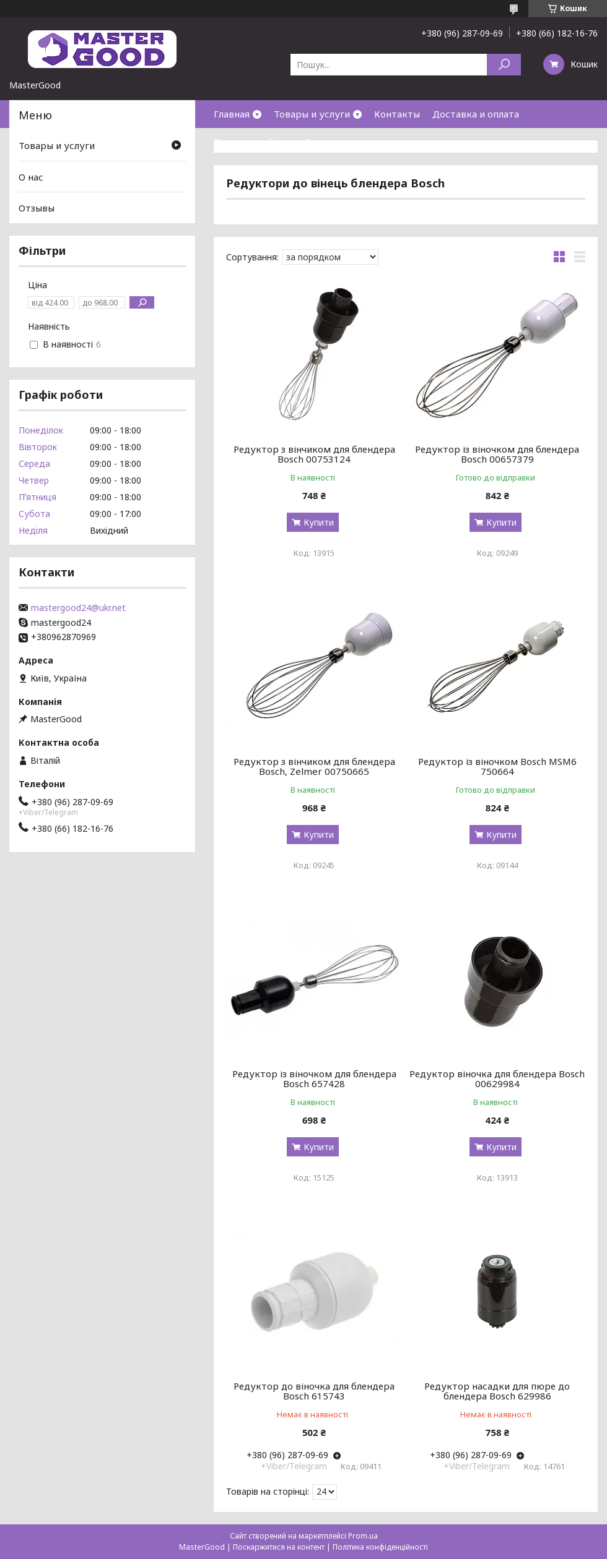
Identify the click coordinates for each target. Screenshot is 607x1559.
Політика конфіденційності (380, 1547)
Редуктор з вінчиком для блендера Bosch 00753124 (314, 454)
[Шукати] (504, 64)
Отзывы (37, 208)
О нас (316, 141)
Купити (319, 522)
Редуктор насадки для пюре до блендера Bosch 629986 (497, 1391)
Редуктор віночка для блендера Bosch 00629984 (497, 1078)
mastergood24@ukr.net (78, 607)
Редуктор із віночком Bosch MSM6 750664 (497, 766)
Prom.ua (363, 1536)
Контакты (397, 114)
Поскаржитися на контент (279, 1547)
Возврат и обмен (253, 141)
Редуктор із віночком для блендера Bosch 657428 (314, 1078)
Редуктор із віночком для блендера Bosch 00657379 (497, 454)
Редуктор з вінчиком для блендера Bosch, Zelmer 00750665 (314, 766)
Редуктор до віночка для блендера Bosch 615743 (314, 1391)
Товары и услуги (312, 114)
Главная (232, 114)
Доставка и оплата (475, 114)
